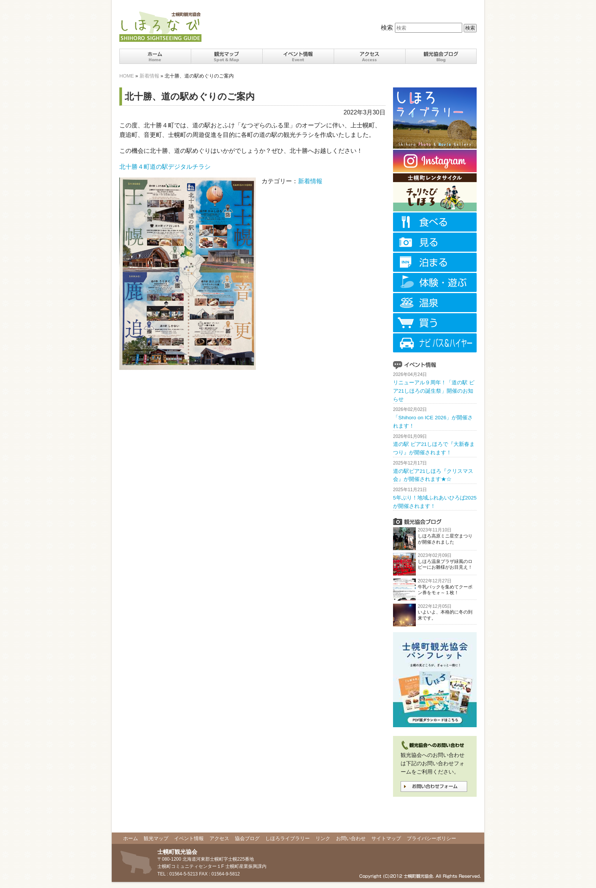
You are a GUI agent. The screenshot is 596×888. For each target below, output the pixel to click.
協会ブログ (247, 838)
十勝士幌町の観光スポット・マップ (226, 56)
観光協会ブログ (441, 56)
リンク (322, 838)
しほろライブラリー (287, 838)
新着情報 (149, 76)
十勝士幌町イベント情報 (298, 56)
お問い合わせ (351, 838)
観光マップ (156, 838)
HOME (126, 76)
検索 (387, 27)
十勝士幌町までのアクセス (369, 56)
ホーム (155, 56)
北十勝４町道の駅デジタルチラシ (165, 166)
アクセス (219, 838)
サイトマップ (386, 838)
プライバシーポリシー (431, 838)
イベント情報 (189, 838)
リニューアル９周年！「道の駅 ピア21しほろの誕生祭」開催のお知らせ (433, 391)
